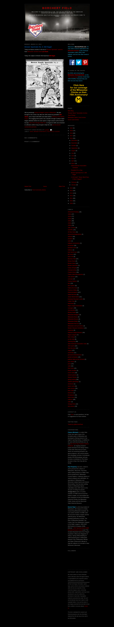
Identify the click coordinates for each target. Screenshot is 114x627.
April (72, 161)
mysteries (70, 330)
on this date (71, 339)
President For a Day (76, 170)
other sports (71, 346)
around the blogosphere (74, 234)
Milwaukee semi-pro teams (75, 326)
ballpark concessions (74, 243)
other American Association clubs (77, 343)
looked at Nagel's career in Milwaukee (45, 112)
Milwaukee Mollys (73, 321)
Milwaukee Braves (73, 319)
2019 (71, 130)
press (69, 363)
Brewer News (71, 263)
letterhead (71, 303)
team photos (71, 388)
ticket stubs (71, 397)
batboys (70, 250)
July (72, 153)
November (74, 143)
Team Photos (71, 115)
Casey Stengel (72, 267)
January (73, 185)
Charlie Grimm (72, 272)
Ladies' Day (71, 301)
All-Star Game (72, 232)
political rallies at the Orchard (76, 359)
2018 (71, 133)
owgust (70, 350)
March (73, 163)
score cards (71, 372)
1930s (69, 221)
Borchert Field (57, 8)
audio (69, 241)
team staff (70, 390)
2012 (71, 195)
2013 (71, 193)
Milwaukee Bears (73, 317)
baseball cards (72, 247)
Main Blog (71, 111)
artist (37, 51)
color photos (71, 276)
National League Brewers (75, 332)
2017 (71, 135)
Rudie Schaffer (72, 370)
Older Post (62, 186)
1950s (69, 225)
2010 (71, 201)
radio (69, 366)
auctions (70, 238)
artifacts (70, 236)
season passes (72, 375)
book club (70, 256)
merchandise (71, 310)
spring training (72, 379)
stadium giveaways (73, 381)
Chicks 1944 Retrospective (75, 274)
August (73, 150)
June (72, 155)
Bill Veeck (70, 254)
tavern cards (71, 386)
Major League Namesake (75, 305)
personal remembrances (75, 355)
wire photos (71, 406)
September (74, 148)
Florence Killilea (72, 290)
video (69, 401)
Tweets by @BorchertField (75, 424)
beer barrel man (72, 252)
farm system (71, 285)
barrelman (71, 245)
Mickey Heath (72, 312)
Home (45, 186)
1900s (69, 214)
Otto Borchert (71, 348)
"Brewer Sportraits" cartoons (55, 49)
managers (71, 308)
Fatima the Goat (72, 288)
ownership (71, 352)
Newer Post (28, 186)
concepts (70, 279)
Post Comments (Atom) (39, 190)
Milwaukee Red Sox (73, 323)
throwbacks (71, 395)
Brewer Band (71, 261)
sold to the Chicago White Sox (37, 122)
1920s (69, 218)
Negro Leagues (72, 334)
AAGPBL (70, 229)
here (72, 414)
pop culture (71, 361)
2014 (71, 190)
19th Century (71, 227)
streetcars (70, 384)
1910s (69, 216)
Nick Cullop (71, 337)
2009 (71, 203)
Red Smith (71, 368)
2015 (71, 188)
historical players (53, 131)
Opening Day (71, 341)
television (70, 392)
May (72, 158)
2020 (71, 128)
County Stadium (72, 281)
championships (72, 270)
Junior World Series (73, 297)
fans (69, 283)
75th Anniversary (72, 77)
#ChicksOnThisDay (73, 212)
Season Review (72, 377)
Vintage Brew (71, 404)
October (73, 145)
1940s (31, 131)
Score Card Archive (73, 119)
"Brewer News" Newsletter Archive (77, 113)
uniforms (70, 399)
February (74, 182)
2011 (71, 198)
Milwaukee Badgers (73, 314)
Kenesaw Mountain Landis (75, 299)
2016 (71, 138)
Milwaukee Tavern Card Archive (77, 117)
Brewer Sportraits (40, 131)
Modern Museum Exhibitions (76, 328)
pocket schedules (73, 357)
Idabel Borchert (72, 294)
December (74, 140)
